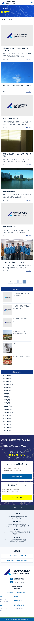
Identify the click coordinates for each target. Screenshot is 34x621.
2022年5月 (7, 403)
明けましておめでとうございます (12, 118)
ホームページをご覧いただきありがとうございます (17, 86)
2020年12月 (7, 412)
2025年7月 (7, 378)
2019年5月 (7, 430)
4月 (14, 344)
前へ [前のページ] (10, 281)
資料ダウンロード (19, 605)
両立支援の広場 (20, 592)
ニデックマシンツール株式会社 (16, 556)
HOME (3, 19)
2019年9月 (7, 424)
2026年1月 (7, 375)
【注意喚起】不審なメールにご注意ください (21, 294)
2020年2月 (7, 418)
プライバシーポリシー (20, 608)
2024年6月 (7, 390)
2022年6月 (7, 400)
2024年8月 (7, 387)
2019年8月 (7, 427)
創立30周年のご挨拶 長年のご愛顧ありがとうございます (17, 49)
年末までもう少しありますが (21, 356)
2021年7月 (7, 406)
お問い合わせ (18, 600)
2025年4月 (7, 381)
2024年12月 (7, 384)
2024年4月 (7, 394)
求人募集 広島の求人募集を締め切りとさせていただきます (21, 308)
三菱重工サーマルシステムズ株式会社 (16, 560)
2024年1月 (7, 397)
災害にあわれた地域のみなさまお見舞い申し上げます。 (17, 155)
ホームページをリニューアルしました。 (14, 262)
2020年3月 (7, 415)
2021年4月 (7, 409)
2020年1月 (7, 421)
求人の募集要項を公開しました (21, 320)
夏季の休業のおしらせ (9, 226)
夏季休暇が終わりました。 (10, 191)
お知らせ (16, 596)
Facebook (9, 592)
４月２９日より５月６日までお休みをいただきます (21, 332)
